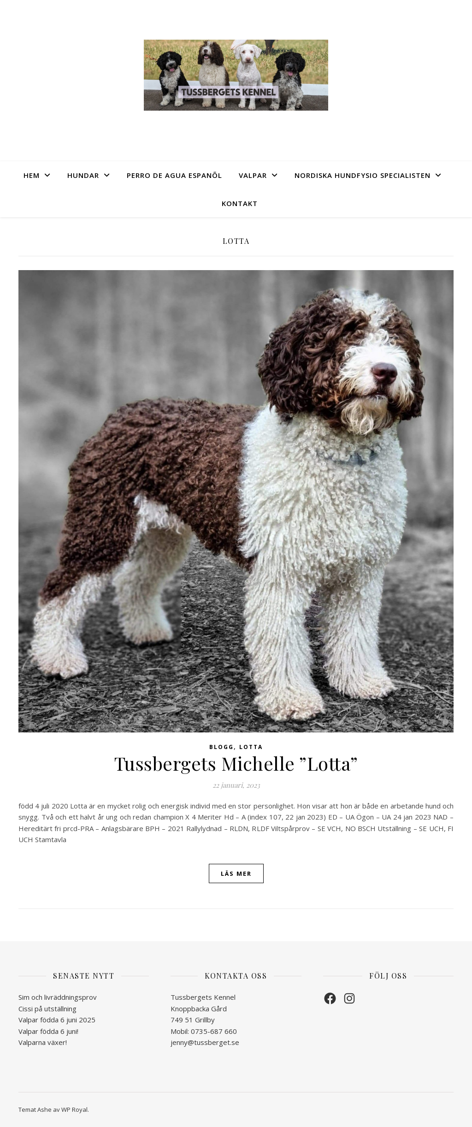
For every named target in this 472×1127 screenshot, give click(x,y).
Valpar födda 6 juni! (48, 1031)
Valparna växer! (42, 1042)
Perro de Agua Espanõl (174, 175)
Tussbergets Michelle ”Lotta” (236, 763)
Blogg (221, 747)
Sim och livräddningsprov (57, 997)
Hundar (83, 175)
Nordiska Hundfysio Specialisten (363, 175)
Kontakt (240, 203)
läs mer (236, 873)
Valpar (253, 175)
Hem (32, 175)
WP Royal (74, 1109)
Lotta (251, 747)
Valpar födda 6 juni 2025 (56, 1019)
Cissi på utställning (47, 1008)
